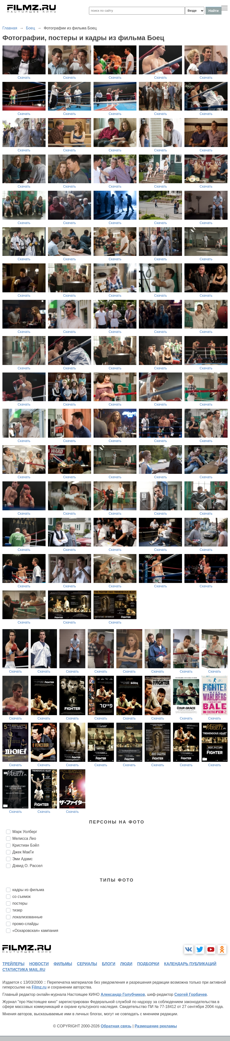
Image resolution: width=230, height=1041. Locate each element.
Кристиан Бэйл (25, 845)
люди (126, 964)
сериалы (87, 964)
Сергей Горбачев (190, 994)
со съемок (21, 896)
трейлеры (13, 964)
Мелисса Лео (24, 838)
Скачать (24, 77)
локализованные (27, 917)
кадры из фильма (28, 890)
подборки (148, 964)
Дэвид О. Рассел (27, 866)
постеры (19, 903)
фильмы (63, 964)
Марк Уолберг (24, 832)
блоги (108, 964)
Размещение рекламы (156, 1026)
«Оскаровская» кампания (35, 930)
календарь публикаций (190, 964)
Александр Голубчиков (123, 994)
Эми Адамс (22, 859)
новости (39, 964)
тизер (17, 910)
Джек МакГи (23, 852)
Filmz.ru (39, 987)
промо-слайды (25, 924)
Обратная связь (116, 1026)
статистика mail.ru (23, 970)
